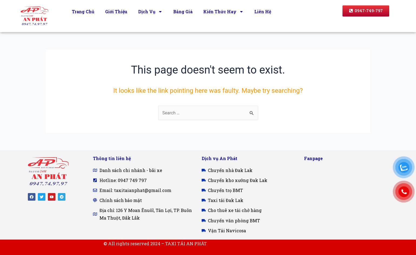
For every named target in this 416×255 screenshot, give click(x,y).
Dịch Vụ (150, 11)
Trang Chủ (83, 11)
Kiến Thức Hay (223, 11)
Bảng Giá (182, 11)
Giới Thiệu (116, 11)
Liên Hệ (262, 11)
